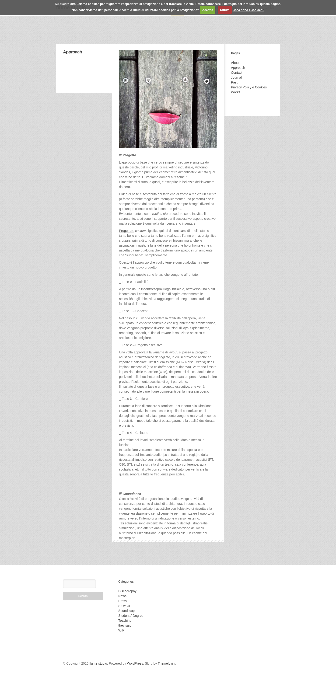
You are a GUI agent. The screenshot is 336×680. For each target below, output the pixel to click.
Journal (236, 77)
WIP (121, 630)
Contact (236, 72)
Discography (127, 591)
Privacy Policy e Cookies (249, 87)
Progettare (126, 231)
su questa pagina (268, 4)
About (235, 63)
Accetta (207, 10)
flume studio (98, 663)
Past (234, 82)
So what (124, 606)
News (122, 596)
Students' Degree (131, 615)
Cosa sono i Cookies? (248, 10)
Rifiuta (224, 10)
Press (122, 601)
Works (235, 92)
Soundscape (127, 611)
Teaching (124, 620)
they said (124, 625)
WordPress (135, 663)
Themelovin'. (167, 663)
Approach (238, 68)
